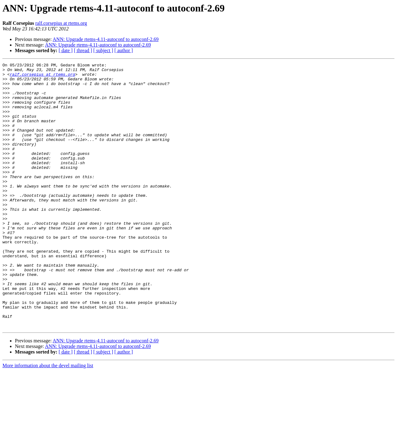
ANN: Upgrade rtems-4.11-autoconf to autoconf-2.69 (106, 39)
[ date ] (66, 50)
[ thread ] (83, 50)
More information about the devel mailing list (47, 418)
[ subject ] (103, 50)
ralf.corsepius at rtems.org (61, 23)
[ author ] (123, 50)
